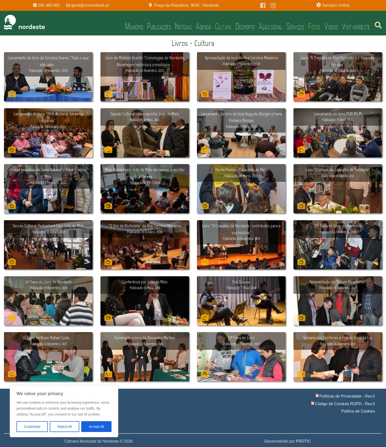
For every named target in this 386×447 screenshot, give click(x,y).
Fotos (314, 26)
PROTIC (303, 441)
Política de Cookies (358, 411)
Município (134, 26)
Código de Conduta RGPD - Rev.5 (345, 404)
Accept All (96, 427)
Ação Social (270, 26)
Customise (32, 427)
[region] (64, 411)
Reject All (64, 427)
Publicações (159, 26)
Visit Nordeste (356, 26)
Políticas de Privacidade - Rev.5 (347, 396)
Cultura (223, 26)
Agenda (203, 26)
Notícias (183, 26)
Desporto (245, 26)
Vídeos (331, 26)
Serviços (295, 26)
